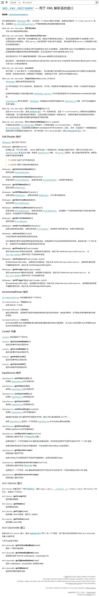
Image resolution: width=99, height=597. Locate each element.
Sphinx (89, 595)
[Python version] (15, 2)
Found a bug (91, 592)
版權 (66, 577)
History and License (75, 583)
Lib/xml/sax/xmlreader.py (18, 14)
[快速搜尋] (58, 2)
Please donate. (91, 588)
